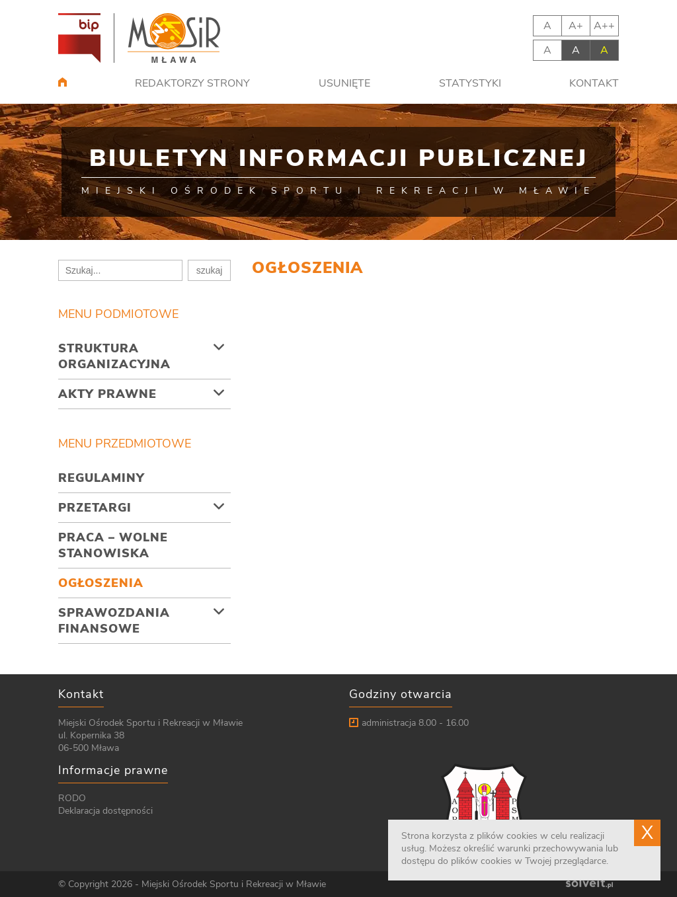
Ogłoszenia (100, 583)
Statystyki (470, 83)
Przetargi (95, 508)
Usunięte (344, 83)
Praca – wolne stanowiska (113, 545)
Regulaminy (101, 478)
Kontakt (594, 83)
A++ (604, 26)
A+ (576, 26)
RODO (72, 798)
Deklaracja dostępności (105, 810)
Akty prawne (107, 394)
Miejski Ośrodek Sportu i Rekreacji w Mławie (233, 884)
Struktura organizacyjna (114, 356)
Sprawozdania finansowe (114, 621)
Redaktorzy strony (192, 83)
